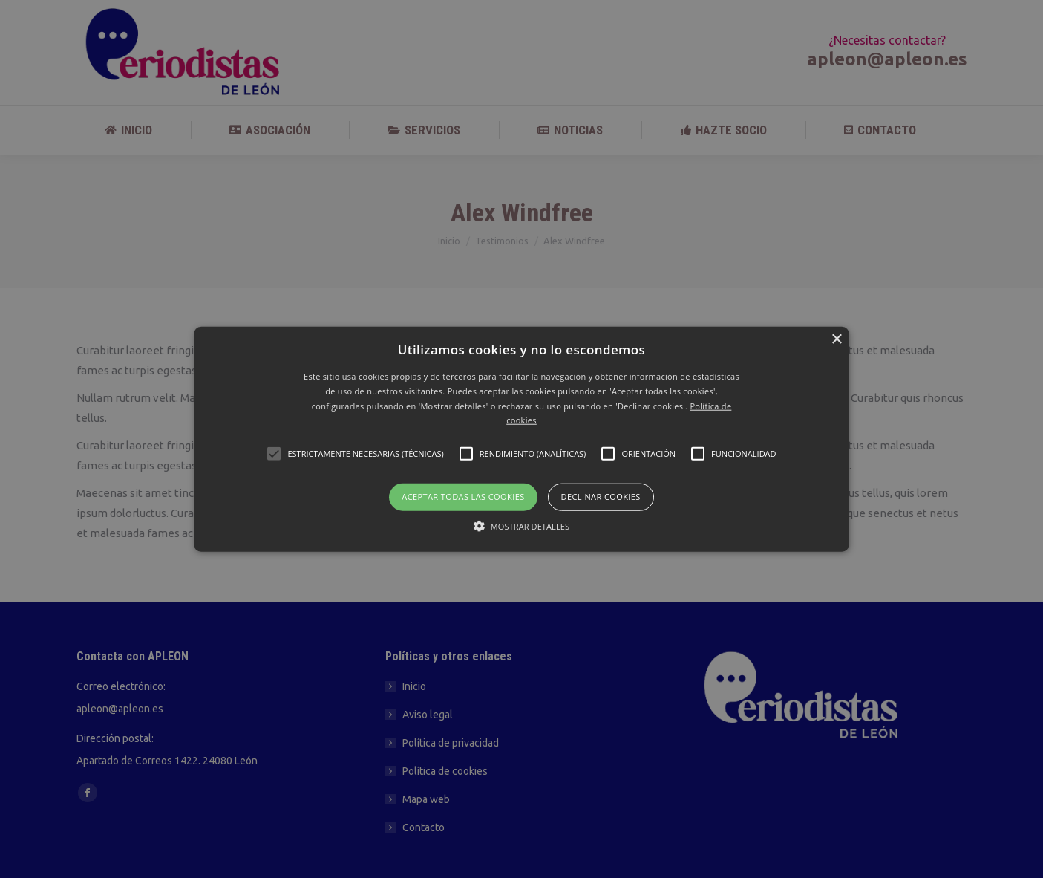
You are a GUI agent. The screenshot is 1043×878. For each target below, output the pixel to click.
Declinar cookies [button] (601, 496)
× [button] (836, 339)
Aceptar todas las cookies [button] (463, 496)
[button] (521, 439)
